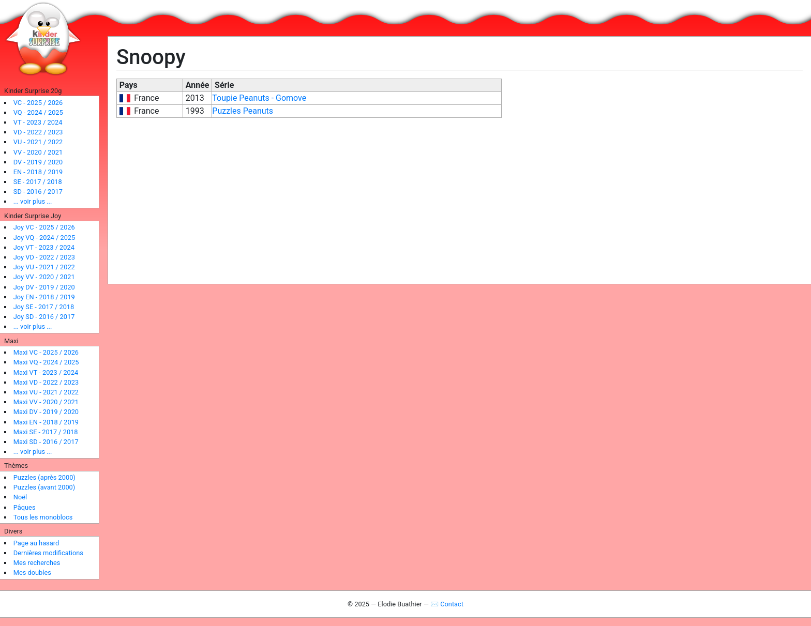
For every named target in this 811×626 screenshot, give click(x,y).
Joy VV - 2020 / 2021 (44, 277)
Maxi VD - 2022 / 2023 (46, 382)
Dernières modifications (48, 553)
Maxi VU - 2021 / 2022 (46, 392)
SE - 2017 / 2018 (37, 182)
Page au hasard (36, 543)
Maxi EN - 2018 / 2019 (46, 422)
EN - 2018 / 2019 (38, 172)
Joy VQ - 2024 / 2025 (44, 237)
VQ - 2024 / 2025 (38, 112)
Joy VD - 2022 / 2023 (44, 257)
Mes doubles (32, 572)
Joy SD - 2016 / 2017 (44, 316)
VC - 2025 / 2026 (38, 102)
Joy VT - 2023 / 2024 (43, 247)
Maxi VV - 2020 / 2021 (46, 402)
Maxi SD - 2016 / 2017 (46, 442)
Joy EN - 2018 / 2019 (44, 297)
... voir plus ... (32, 201)
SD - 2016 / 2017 (38, 191)
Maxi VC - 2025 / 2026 (46, 352)
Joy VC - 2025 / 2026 (44, 227)
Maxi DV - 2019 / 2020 (46, 412)
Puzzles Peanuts (242, 111)
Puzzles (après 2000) (44, 477)
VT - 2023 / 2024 (38, 122)
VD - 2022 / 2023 (38, 132)
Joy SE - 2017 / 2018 (43, 307)
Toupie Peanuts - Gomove (259, 98)
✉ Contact (446, 604)
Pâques (24, 507)
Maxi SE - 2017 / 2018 (45, 432)
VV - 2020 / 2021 (38, 152)
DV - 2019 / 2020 (38, 162)
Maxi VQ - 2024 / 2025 (46, 362)
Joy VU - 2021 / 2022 (44, 267)
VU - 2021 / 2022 (38, 142)
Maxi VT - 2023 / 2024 (45, 372)
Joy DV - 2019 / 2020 (44, 287)
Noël (20, 497)
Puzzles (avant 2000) (44, 487)
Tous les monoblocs (43, 517)
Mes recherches (37, 563)
